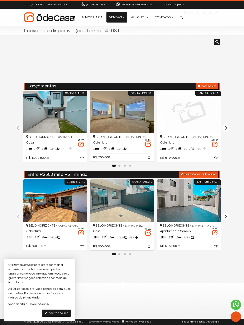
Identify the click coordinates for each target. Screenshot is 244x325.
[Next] (225, 128)
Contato (163, 17)
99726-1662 (95, 4)
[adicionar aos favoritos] (82, 158)
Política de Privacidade (138, 321)
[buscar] (179, 61)
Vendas (117, 17)
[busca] (181, 17)
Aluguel (139, 17)
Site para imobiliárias (193, 322)
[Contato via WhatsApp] (236, 305)
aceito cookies (56, 313)
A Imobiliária (92, 17)
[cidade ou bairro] (153, 61)
